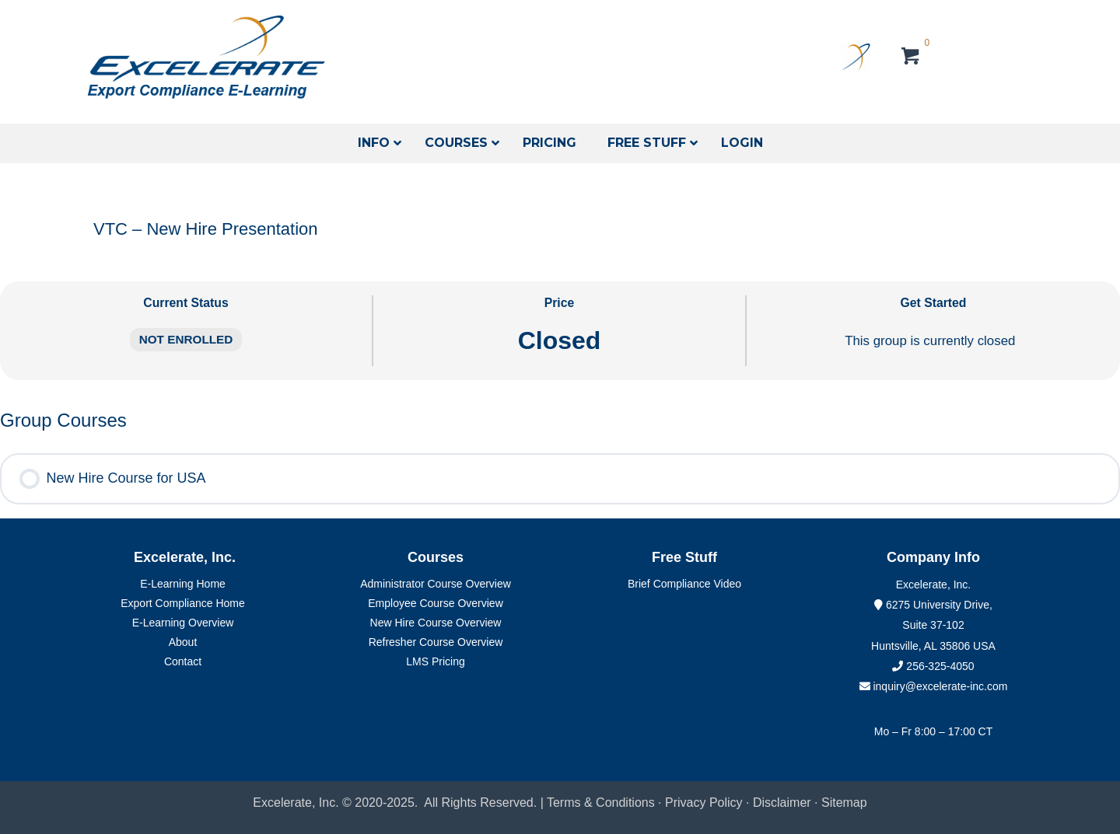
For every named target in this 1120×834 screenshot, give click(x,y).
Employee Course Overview (435, 603)
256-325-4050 (940, 666)
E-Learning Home (183, 584)
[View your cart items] (911, 58)
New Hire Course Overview (436, 622)
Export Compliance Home (183, 603)
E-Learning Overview (183, 622)
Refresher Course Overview (436, 642)
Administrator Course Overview (435, 584)
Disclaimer (783, 802)
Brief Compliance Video (684, 584)
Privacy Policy (704, 802)
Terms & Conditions (601, 802)
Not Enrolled (186, 339)
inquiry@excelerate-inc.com (933, 686)
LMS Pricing (435, 661)
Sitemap (844, 802)
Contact (182, 661)
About (183, 642)
